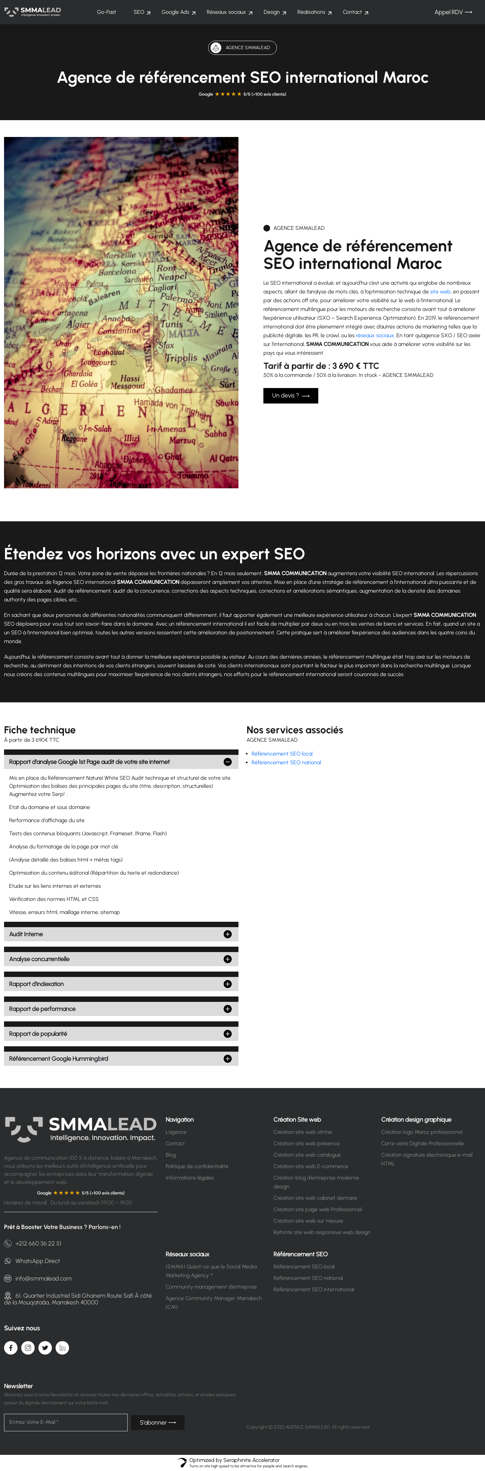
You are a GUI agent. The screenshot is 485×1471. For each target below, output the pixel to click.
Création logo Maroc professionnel (421, 1132)
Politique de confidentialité (197, 1166)
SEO (139, 12)
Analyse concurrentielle (39, 959)
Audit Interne (26, 934)
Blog (171, 1155)
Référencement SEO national (286, 762)
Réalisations (311, 12)
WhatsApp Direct (32, 1261)
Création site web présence (306, 1143)
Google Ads (175, 12)
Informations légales (190, 1178)
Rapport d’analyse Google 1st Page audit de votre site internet (89, 762)
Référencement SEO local (282, 753)
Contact (352, 12)
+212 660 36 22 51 (32, 1243)
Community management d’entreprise (211, 1287)
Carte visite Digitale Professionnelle (422, 1143)
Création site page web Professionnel (317, 1209)
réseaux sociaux (375, 335)
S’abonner (158, 1422)
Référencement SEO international (313, 1289)
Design (272, 12)
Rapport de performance (42, 1009)
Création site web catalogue (307, 1155)
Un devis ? (291, 396)
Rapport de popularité (38, 1034)
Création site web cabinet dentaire (315, 1198)
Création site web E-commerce (310, 1166)
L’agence (176, 1132)
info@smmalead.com (38, 1278)
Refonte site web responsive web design (321, 1232)
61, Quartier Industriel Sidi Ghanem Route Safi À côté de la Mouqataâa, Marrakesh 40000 (78, 1298)
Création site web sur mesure (308, 1221)
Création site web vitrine (302, 1132)
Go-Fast (106, 12)
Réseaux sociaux (226, 12)
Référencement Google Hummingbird (58, 1058)
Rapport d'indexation (36, 984)
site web (440, 291)
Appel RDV (453, 12)
